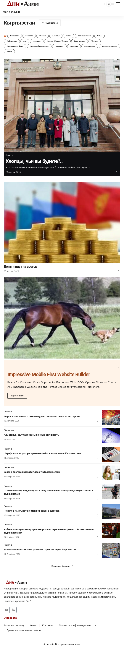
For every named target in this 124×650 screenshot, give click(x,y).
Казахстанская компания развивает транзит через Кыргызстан (40, 549)
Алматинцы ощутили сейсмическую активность (31, 434)
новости (29, 36)
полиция (74, 46)
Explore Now (17, 395)
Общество (9, 430)
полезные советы (109, 46)
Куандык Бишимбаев (39, 46)
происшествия (84, 36)
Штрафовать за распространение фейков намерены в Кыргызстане (42, 453)
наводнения (89, 46)
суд (24, 41)
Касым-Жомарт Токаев (57, 41)
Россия (42, 36)
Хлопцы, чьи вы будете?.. (34, 161)
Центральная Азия (15, 46)
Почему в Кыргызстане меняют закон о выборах (31, 510)
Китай (68, 36)
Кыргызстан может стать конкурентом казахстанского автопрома (42, 416)
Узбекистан (12, 41)
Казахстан (14, 36)
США (99, 36)
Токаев (94, 41)
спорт (9, 51)
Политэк (10, 155)
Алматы (55, 36)
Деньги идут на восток (20, 266)
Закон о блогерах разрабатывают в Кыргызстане (32, 472)
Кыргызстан (79, 41)
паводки (37, 41)
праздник (59, 46)
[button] (101, 4)
